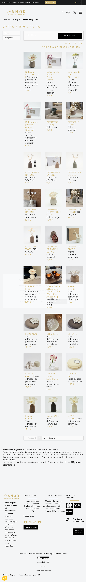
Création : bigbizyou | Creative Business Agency (21, 575)
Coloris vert (52, 125)
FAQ (32, 511)
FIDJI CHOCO (32, 249)
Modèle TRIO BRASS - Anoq (53, 295)
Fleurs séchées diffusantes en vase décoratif (52, 82)
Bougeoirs (8, 38)
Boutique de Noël (53, 506)
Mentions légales (32, 509)
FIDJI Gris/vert (75, 212)
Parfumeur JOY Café (32, 176)
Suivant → (53, 438)
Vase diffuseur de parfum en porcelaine (31, 339)
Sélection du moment (53, 501)
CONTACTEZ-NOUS (31, 527)
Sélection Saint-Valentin (54, 509)
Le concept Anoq (32, 501)
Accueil (7, 20)
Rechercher (70, 36)
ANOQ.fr (43, 566)
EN (79, 2)
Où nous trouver (32, 504)
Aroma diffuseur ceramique (74, 251)
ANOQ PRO (50, 2)
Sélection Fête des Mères (55, 511)
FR (76, 2)
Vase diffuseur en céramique (31, 421)
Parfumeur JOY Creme (32, 213)
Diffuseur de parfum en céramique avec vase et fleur (32, 80)
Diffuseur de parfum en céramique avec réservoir (32, 293)
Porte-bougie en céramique (75, 378)
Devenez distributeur (78, 532)
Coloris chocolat (74, 126)
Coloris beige (53, 213)
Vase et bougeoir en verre (52, 380)
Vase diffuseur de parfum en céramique (74, 293)
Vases (6, 33)
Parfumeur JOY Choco (53, 176)
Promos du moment (53, 504)
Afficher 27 (73, 43)
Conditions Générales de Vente (36, 506)
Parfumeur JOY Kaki (75, 176)
